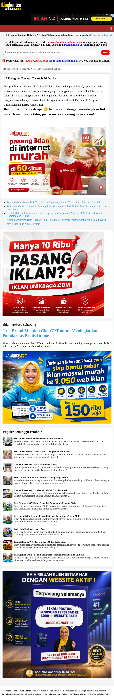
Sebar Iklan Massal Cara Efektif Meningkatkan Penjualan (42, 451)
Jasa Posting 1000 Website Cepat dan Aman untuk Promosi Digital (45, 503)
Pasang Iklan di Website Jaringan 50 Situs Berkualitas (40, 542)
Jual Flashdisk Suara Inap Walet (29, 529)
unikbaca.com (54, 694)
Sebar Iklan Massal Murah (74, 694)
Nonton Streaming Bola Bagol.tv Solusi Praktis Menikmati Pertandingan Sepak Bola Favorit (56, 219)
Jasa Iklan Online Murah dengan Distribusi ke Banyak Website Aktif (47, 516)
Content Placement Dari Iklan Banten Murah (35, 464)
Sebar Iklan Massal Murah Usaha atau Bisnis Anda (38, 438)
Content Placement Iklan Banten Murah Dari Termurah (40, 490)
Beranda (8, 69)
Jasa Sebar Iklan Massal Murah (23, 223)
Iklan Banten (25, 691)
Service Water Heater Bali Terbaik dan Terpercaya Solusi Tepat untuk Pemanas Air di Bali (55, 202)
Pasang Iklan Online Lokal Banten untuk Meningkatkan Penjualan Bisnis (49, 555)
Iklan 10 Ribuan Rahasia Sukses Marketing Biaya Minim (41, 477)
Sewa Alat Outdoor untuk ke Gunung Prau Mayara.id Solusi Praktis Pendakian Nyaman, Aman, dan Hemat (58, 208)
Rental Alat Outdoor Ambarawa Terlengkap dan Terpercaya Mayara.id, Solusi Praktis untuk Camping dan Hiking (56, 214)
